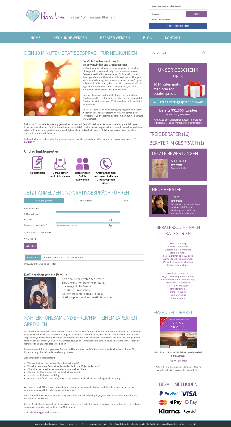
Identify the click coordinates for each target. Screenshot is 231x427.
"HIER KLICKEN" (178, 361)
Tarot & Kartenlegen (178, 285)
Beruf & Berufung (178, 243)
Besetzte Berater (75, 257)
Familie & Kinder (178, 252)
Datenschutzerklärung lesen (179, 424)
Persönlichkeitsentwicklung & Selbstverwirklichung (178, 263)
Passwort (29, 219)
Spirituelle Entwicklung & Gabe (178, 258)
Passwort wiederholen (35, 224)
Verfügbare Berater (53, 257)
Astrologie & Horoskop (178, 273)
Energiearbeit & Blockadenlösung (178, 279)
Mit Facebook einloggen (178, 25)
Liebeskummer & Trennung (178, 249)
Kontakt (172, 37)
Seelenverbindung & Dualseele (178, 255)
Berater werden (115, 37)
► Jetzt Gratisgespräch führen (178, 102)
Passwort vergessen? (161, 19)
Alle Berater (33, 257)
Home (35, 37)
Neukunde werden (70, 37)
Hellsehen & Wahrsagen (178, 282)
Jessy (175, 197)
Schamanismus (178, 294)
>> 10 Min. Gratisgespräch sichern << (42, 412)
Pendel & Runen (178, 291)
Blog (147, 37)
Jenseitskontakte (178, 288)
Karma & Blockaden (178, 246)
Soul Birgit (179, 161)
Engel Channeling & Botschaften (178, 276)
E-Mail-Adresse (32, 213)
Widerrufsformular (31, 232)
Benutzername (31, 208)
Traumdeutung (178, 297)
